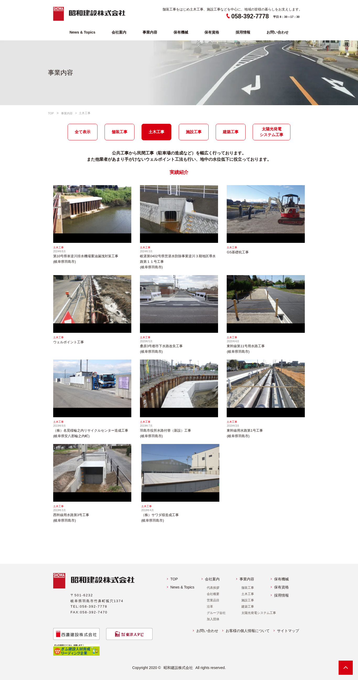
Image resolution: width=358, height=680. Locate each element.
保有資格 (211, 32)
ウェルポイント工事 (68, 342)
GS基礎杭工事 (238, 252)
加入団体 (213, 619)
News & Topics (82, 32)
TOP (174, 579)
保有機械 (180, 32)
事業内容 (150, 32)
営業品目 (213, 600)
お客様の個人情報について (248, 631)
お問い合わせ (278, 32)
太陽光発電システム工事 (258, 613)
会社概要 (213, 594)
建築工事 (247, 606)
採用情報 (243, 32)
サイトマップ (288, 631)
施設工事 (247, 600)
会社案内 (119, 32)
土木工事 (247, 594)
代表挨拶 (213, 588)
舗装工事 (247, 588)
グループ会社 (216, 613)
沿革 (210, 606)
